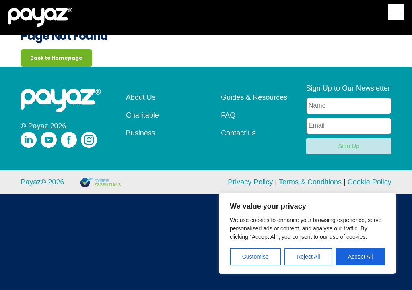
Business (140, 133)
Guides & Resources (254, 97)
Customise (255, 256)
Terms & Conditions (310, 182)
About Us (141, 97)
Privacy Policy (250, 182)
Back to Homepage (56, 57)
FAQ (228, 115)
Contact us (238, 133)
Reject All (308, 256)
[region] (307, 233)
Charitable (142, 115)
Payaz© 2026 (42, 182)
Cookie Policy (369, 182)
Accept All (360, 256)
